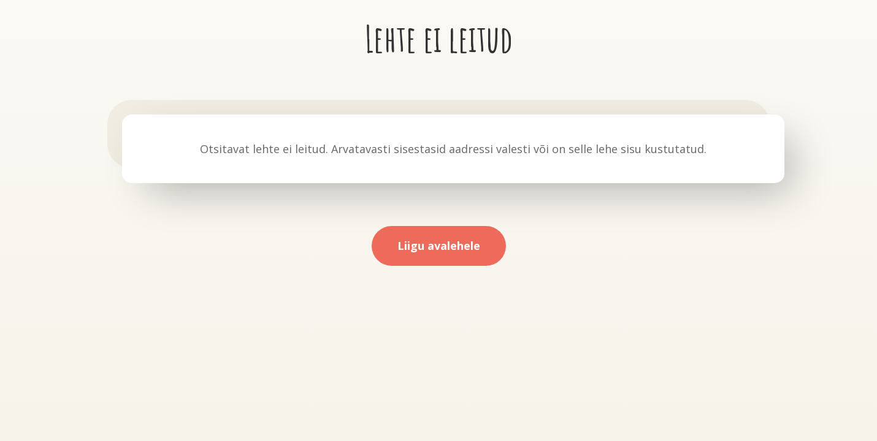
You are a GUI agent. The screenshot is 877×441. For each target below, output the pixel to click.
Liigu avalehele (438, 245)
